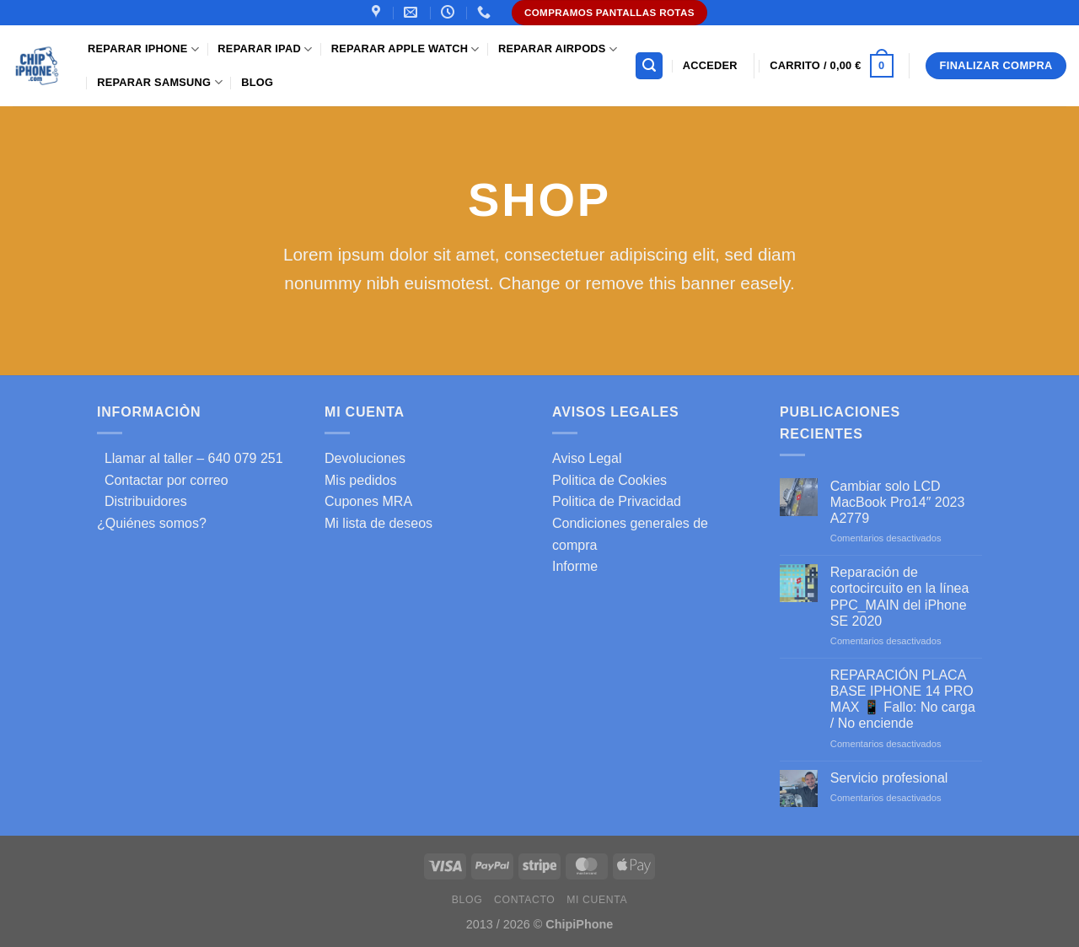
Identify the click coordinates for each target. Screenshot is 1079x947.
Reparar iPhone (143, 49)
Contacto (524, 900)
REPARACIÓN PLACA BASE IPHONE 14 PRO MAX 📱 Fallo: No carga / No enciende (902, 699)
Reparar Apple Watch (405, 49)
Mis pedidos (360, 480)
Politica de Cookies (609, 480)
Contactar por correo (162, 480)
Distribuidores (142, 501)
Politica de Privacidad (616, 501)
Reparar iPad (264, 49)
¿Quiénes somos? (152, 523)
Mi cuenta (596, 900)
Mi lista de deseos (378, 523)
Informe (575, 566)
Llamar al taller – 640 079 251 (190, 458)
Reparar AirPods (557, 49)
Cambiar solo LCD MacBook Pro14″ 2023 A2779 (897, 502)
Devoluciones (365, 458)
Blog (257, 82)
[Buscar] (649, 66)
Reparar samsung (160, 82)
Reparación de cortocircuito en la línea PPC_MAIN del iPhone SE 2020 (899, 596)
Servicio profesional (889, 778)
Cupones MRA (368, 501)
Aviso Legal (586, 458)
